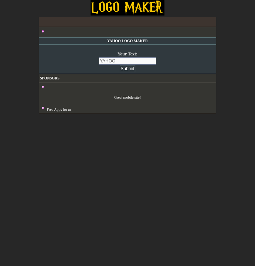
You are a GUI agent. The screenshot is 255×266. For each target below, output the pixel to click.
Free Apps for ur (59, 110)
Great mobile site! (127, 97)
